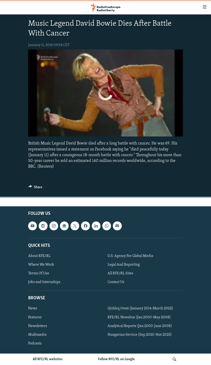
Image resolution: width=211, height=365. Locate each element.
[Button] (35, 188)
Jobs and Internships (44, 282)
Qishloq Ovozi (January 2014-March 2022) (140, 309)
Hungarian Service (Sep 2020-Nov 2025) (140, 335)
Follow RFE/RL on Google (116, 359)
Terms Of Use (38, 273)
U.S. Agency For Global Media (130, 256)
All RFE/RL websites (48, 359)
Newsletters (37, 326)
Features (35, 317)
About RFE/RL (39, 256)
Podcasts (35, 343)
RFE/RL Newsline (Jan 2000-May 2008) (139, 317)
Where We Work (41, 265)
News (32, 309)
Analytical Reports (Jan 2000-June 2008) (140, 326)
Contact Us (116, 282)
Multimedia (37, 335)
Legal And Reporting (124, 265)
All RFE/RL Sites (120, 273)
